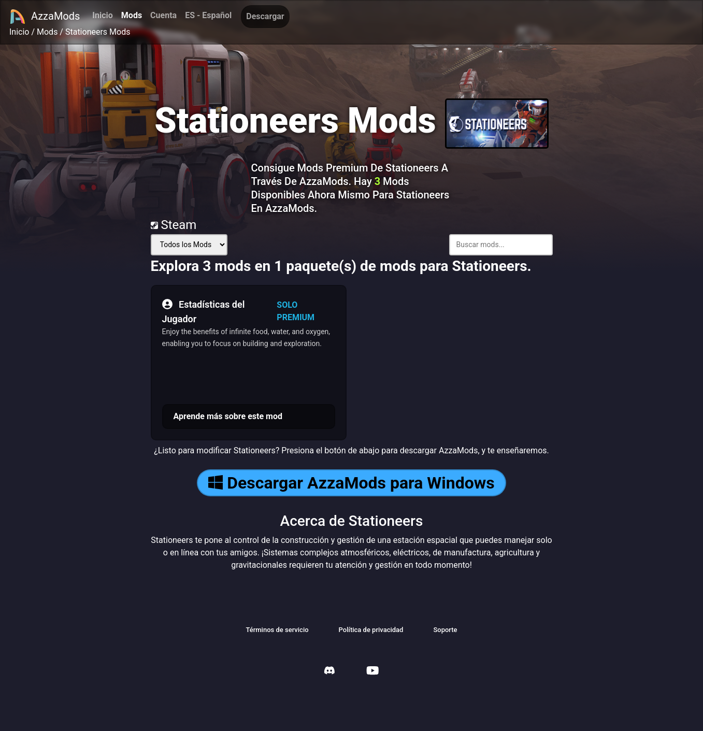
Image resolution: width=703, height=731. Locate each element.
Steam (174, 225)
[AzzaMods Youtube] (372, 671)
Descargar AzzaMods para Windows (351, 483)
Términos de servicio (277, 630)
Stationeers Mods (98, 32)
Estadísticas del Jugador (203, 310)
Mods (131, 15)
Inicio (102, 15)
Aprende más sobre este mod (228, 416)
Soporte (445, 630)
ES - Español (208, 15)
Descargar (265, 16)
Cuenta (163, 15)
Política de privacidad (371, 630)
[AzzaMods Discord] (329, 672)
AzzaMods (44, 16)
